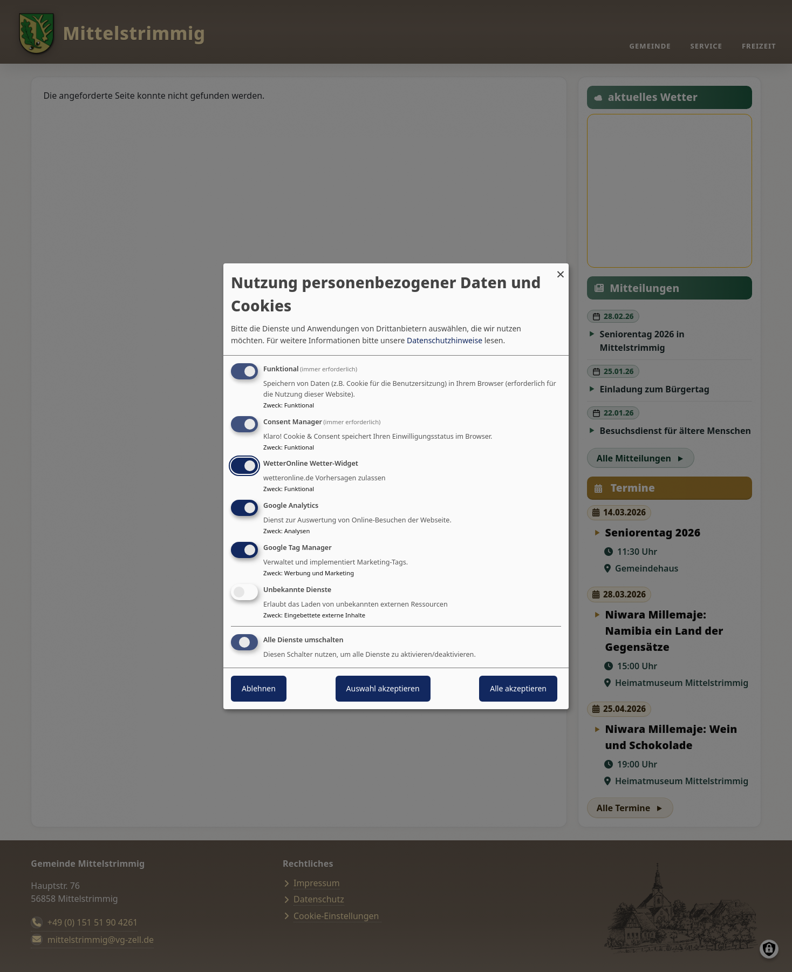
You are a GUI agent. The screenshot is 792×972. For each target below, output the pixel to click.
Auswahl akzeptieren (383, 688)
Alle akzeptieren (518, 688)
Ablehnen (259, 688)
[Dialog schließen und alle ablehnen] (560, 269)
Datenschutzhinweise (444, 340)
